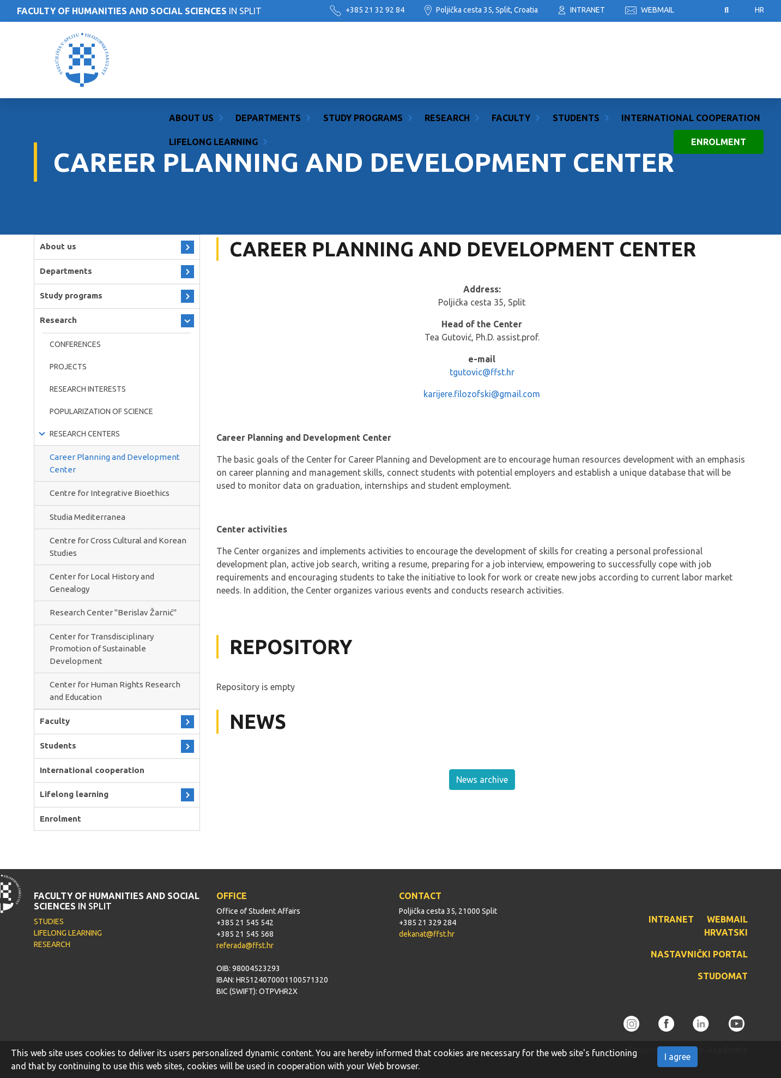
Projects (68, 366)
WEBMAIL (649, 9)
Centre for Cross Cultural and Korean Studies (118, 547)
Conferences (75, 344)
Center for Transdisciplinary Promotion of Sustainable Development (102, 649)
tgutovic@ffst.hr (482, 372)
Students (576, 48)
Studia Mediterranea (87, 517)
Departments (268, 48)
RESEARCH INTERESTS (88, 389)
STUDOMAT (723, 976)
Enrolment (718, 72)
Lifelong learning (213, 72)
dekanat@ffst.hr (427, 934)
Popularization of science (101, 411)
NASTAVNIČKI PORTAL (699, 954)
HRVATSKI (726, 932)
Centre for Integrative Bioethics (109, 493)
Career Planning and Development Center (115, 463)
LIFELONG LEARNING (68, 933)
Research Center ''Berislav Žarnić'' (113, 612)
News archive (482, 779)
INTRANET (581, 9)
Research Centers (85, 433)
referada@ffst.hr (245, 945)
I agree (677, 1057)
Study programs (363, 48)
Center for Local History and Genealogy (102, 583)
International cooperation (690, 48)
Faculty (511, 48)
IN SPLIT (139, 11)
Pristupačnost (699, 10)
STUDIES (49, 921)
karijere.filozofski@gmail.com (481, 394)
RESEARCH (52, 944)
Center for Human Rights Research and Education (115, 691)
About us (191, 48)
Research (447, 48)
